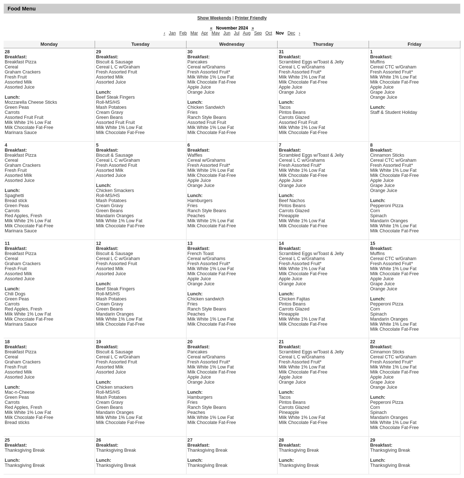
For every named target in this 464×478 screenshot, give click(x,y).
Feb (183, 33)
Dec (291, 33)
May (216, 33)
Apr (204, 33)
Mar (194, 33)
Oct (268, 33)
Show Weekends (214, 18)
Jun (226, 33)
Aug (247, 33)
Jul (236, 33)
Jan (172, 33)
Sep (258, 33)
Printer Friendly (251, 18)
